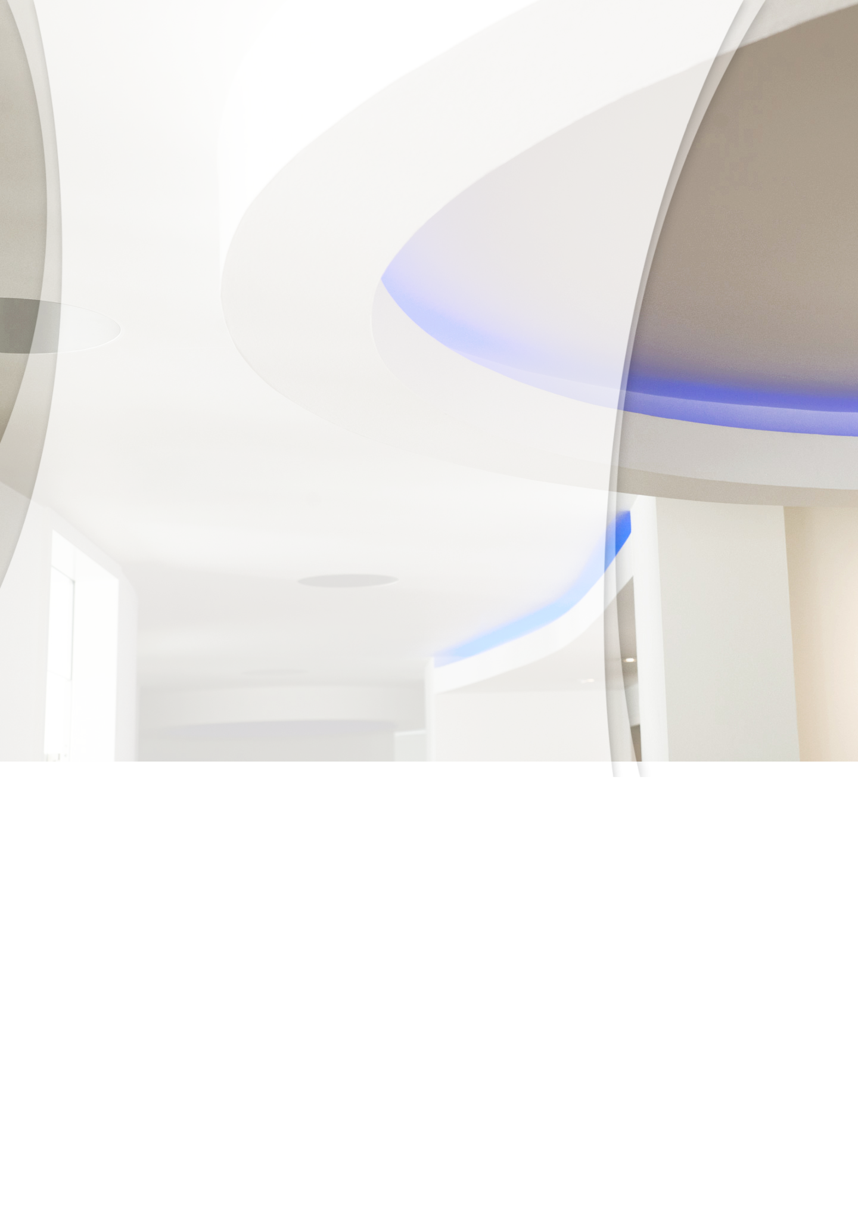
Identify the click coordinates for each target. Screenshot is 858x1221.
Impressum (462, 1200)
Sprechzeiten (260, 1200)
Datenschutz (491, 217)
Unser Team (258, 217)
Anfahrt (418, 217)
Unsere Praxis (178, 217)
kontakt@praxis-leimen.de (128, 1143)
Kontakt (354, 1200)
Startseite (204, 1200)
